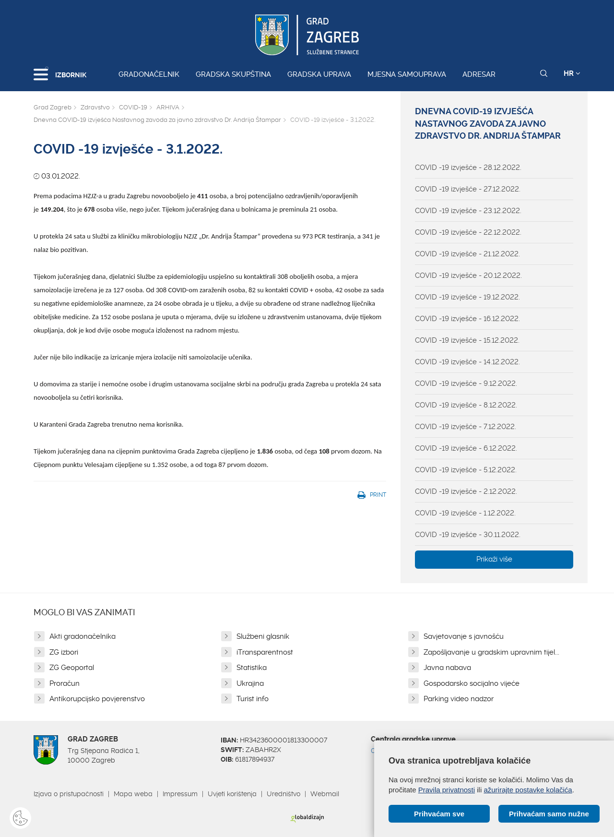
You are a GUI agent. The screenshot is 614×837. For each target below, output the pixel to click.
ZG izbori (63, 652)
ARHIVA (167, 107)
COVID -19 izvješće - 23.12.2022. (468, 210)
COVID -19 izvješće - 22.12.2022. (468, 232)
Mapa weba (133, 794)
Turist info (252, 698)
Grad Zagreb (52, 107)
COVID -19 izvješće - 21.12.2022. (467, 254)
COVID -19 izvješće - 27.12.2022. (467, 189)
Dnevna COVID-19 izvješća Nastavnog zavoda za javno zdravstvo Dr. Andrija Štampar (157, 119)
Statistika (251, 667)
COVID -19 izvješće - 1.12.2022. (465, 513)
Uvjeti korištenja (232, 794)
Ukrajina (250, 683)
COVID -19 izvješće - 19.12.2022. (467, 297)
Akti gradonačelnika (82, 636)
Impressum (180, 794)
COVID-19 (133, 107)
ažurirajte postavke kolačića (528, 790)
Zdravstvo (95, 107)
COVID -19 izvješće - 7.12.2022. (465, 426)
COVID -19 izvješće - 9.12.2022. (466, 383)
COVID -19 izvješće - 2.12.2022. (466, 491)
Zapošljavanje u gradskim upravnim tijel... (491, 652)
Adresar (479, 74)
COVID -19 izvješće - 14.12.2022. (467, 362)
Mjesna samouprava (406, 74)
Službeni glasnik (262, 636)
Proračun (64, 683)
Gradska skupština (233, 74)
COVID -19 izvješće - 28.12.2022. (468, 167)
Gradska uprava (319, 74)
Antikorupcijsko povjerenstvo (97, 698)
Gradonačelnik (148, 74)
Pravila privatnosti (446, 790)
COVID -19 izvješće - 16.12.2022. (467, 318)
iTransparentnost (264, 652)
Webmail (324, 794)
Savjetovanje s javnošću (464, 636)
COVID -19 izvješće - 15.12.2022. (467, 340)
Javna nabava (447, 667)
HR (572, 73)
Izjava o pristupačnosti (69, 794)
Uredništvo (283, 794)
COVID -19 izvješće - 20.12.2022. (468, 275)
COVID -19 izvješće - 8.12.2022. (466, 405)
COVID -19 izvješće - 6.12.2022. (466, 448)
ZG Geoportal (71, 667)
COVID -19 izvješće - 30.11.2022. (467, 534)
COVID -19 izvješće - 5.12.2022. (466, 470)
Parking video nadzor (459, 698)
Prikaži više (494, 559)
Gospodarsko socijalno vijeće (472, 683)
